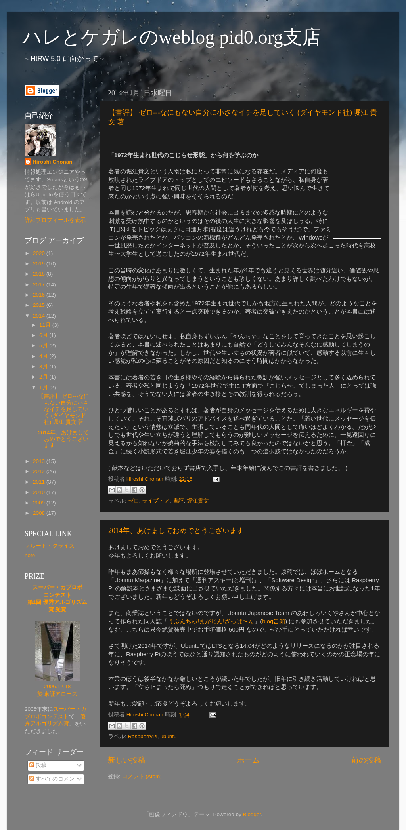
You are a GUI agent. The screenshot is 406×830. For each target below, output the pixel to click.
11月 (45, 325)
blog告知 (273, 621)
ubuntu (168, 736)
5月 (44, 345)
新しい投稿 (127, 760)
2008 (39, 513)
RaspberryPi (142, 736)
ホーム (248, 760)
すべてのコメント (54, 779)
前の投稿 (366, 760)
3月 (44, 366)
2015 (39, 305)
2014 (39, 316)
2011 (39, 482)
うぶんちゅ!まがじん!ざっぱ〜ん (211, 621)
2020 (39, 253)
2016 (39, 295)
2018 (39, 274)
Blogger (252, 814)
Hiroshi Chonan (53, 162)
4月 (44, 356)
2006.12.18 (57, 686)
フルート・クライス (50, 546)
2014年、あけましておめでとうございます (176, 531)
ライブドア (156, 501)
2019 (39, 264)
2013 (39, 461)
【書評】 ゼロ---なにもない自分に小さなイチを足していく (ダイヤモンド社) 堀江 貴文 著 (63, 409)
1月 (44, 387)
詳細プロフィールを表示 (55, 220)
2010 (39, 492)
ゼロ (133, 501)
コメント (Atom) (142, 776)
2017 (39, 284)
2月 (44, 377)
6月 (44, 335)
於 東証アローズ (57, 694)
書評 (178, 501)
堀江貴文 (198, 501)
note (30, 555)
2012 (39, 471)
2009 (39, 503)
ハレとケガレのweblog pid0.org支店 (172, 37)
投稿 (38, 765)
